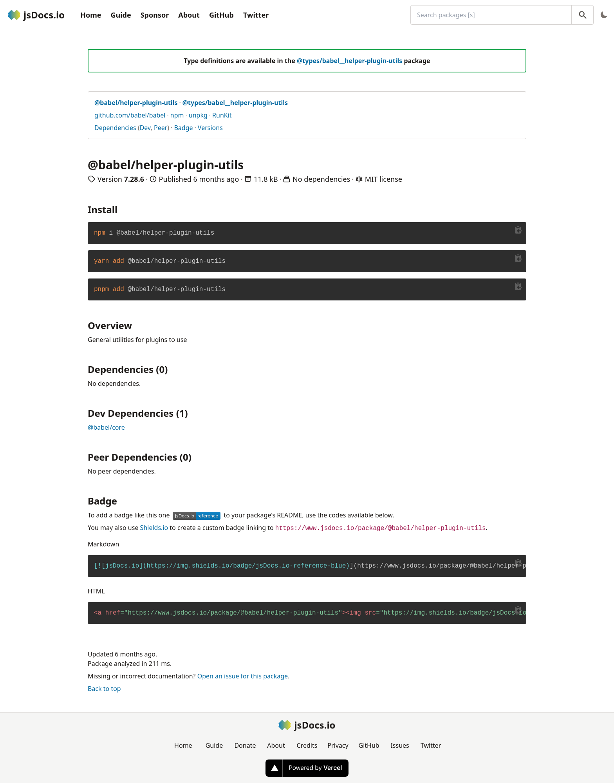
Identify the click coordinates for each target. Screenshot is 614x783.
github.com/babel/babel (130, 115)
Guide (120, 15)
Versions (210, 127)
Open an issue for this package (242, 676)
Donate (245, 745)
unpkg (198, 115)
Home (90, 15)
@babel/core (106, 427)
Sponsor (155, 15)
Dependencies (115, 127)
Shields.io (154, 527)
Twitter (256, 15)
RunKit (222, 115)
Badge (183, 127)
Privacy (337, 745)
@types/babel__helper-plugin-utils (349, 60)
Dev (145, 127)
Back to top (104, 688)
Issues (399, 745)
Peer (160, 127)
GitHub (221, 15)
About (189, 15)
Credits (307, 745)
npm (177, 115)
